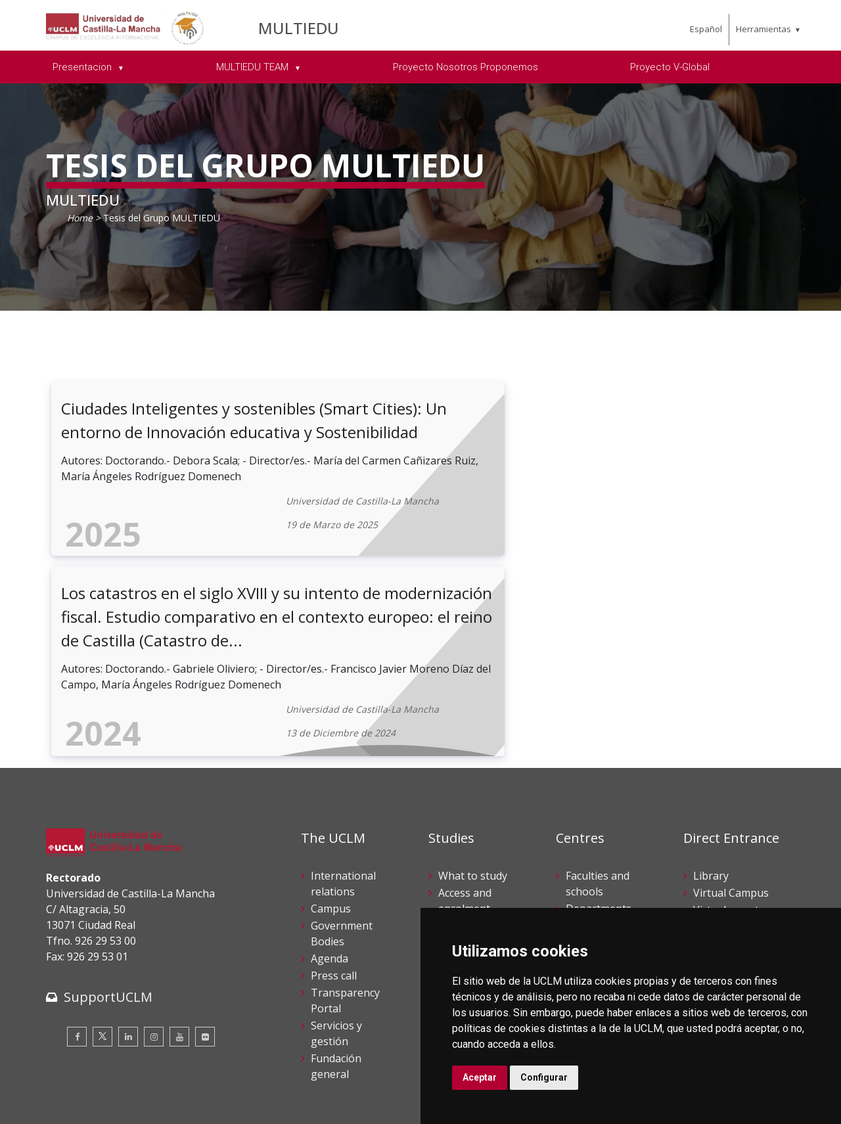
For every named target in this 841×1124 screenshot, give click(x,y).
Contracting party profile (723, 872)
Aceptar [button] (480, 1077)
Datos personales (184, 1090)
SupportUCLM (108, 836)
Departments (598, 747)
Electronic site (727, 766)
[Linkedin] (128, 876)
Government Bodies (342, 772)
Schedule (460, 831)
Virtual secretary (734, 749)
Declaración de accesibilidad (106, 1104)
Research (588, 764)
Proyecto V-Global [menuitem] (670, 67)
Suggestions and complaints (730, 791)
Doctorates (593, 782)
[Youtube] (179, 876)
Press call (334, 814)
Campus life (467, 782)
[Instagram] (154, 876)
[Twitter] (102, 876)
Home (80, 218)
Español (706, 29)
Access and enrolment (464, 740)
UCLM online (470, 764)
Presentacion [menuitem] (83, 67)
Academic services (461, 857)
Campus (331, 747)
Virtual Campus (731, 732)
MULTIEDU (298, 28)
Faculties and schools (597, 723)
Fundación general (336, 905)
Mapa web (197, 1104)
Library (711, 715)
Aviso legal (68, 1090)
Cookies (119, 1090)
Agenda (329, 797)
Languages (593, 831)
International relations (343, 723)
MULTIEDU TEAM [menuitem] (253, 67)
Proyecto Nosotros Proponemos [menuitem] (465, 67)
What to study (472, 715)
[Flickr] (205, 876)
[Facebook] (77, 876)
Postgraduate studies (599, 807)
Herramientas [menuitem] (763, 29)
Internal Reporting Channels (718, 832)
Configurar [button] (544, 1077)
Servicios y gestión (336, 872)
